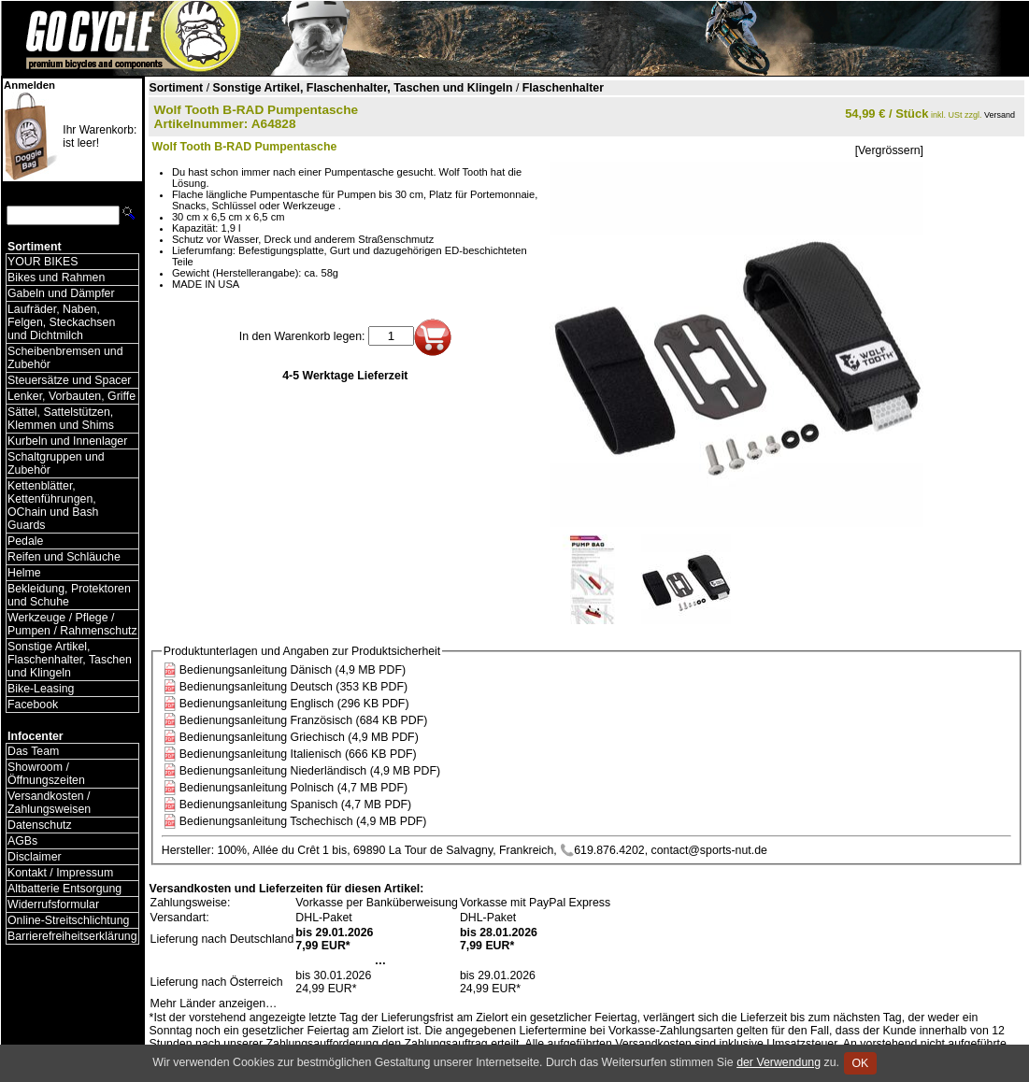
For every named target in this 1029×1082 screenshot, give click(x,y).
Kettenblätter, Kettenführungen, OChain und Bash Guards (52, 505)
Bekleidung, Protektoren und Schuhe (69, 595)
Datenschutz (39, 825)
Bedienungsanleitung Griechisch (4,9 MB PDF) (299, 737)
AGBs (22, 840)
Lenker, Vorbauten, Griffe (71, 396)
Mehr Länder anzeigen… (214, 1003)
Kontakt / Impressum (60, 872)
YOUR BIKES (42, 261)
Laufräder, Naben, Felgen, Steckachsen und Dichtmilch (61, 322)
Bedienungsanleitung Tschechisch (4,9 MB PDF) (303, 821)
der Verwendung (778, 1062)
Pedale (25, 541)
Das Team (33, 751)
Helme (24, 572)
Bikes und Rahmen (56, 277)
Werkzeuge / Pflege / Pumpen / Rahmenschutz (72, 624)
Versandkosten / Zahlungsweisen (49, 803)
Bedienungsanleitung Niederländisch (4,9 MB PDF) (309, 770)
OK (860, 1063)
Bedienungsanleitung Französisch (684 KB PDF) (303, 720)
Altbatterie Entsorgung (64, 888)
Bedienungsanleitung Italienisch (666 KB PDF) (298, 754)
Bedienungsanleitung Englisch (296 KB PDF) (294, 703)
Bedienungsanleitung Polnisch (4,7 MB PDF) (293, 787)
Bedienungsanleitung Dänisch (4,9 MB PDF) (292, 669)
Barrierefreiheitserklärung (72, 936)
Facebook (32, 704)
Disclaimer (34, 856)
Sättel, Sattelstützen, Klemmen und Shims (60, 419)
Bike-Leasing (40, 688)
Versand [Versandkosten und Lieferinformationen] (999, 115)
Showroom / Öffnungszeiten (46, 774)
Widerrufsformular (53, 904)
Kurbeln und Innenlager (67, 441)
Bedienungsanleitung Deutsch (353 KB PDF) (293, 686)
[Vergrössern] (889, 150)
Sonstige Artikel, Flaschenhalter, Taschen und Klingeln (69, 659)
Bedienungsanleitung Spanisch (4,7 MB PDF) (295, 804)
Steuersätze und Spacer (69, 380)
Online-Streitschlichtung (68, 920)
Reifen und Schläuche (64, 556)
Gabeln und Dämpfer (61, 293)
